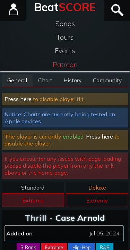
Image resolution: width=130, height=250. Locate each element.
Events (65, 51)
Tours (65, 37)
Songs (65, 23)
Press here (18, 98)
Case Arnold (80, 217)
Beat (65, 7)
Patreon (65, 64)
